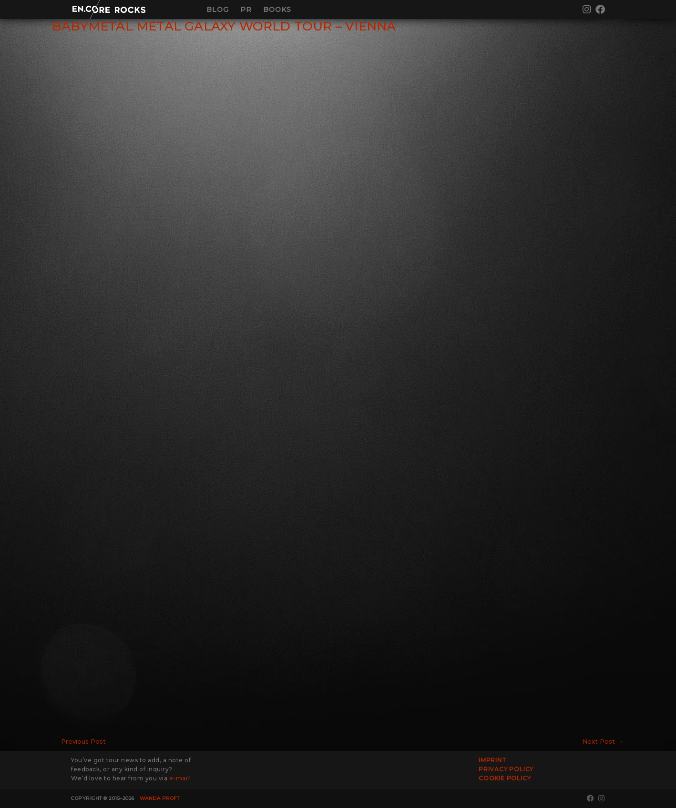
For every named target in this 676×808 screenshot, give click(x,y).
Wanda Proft (160, 798)
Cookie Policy (505, 778)
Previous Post (79, 741)
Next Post (602, 741)
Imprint (493, 760)
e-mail (179, 778)
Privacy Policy (506, 769)
